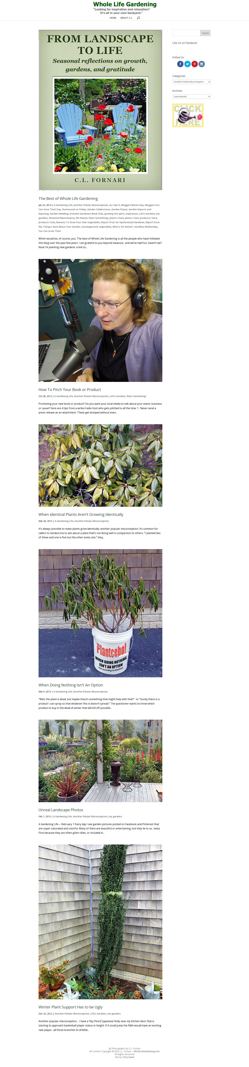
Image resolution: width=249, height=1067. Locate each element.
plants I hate (116, 217)
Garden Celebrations (98, 209)
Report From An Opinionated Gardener (122, 222)
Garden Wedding (59, 213)
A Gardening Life (63, 205)
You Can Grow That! (50, 231)
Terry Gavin (128, 1057)
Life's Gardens (147, 213)
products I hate (148, 217)
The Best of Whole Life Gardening (68, 198)
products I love (47, 222)
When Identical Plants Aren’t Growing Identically (81, 514)
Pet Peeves (81, 217)
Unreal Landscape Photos (61, 809)
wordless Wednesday (146, 226)
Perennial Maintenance (62, 217)
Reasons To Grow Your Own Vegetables (78, 222)
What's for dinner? (122, 226)
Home (113, 18)
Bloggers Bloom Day (132, 205)
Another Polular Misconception (91, 205)
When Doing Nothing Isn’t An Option (71, 684)
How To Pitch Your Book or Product (70, 389)
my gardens (115, 816)
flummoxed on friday (74, 209)
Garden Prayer (119, 209)
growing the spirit (114, 213)
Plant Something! (98, 217)
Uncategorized (89, 226)
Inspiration (132, 213)
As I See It (114, 205)
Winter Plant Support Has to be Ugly (70, 1007)
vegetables (105, 226)
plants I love (132, 217)
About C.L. (126, 18)
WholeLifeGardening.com (147, 1051)
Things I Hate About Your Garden (61, 226)
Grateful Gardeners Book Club (86, 213)
